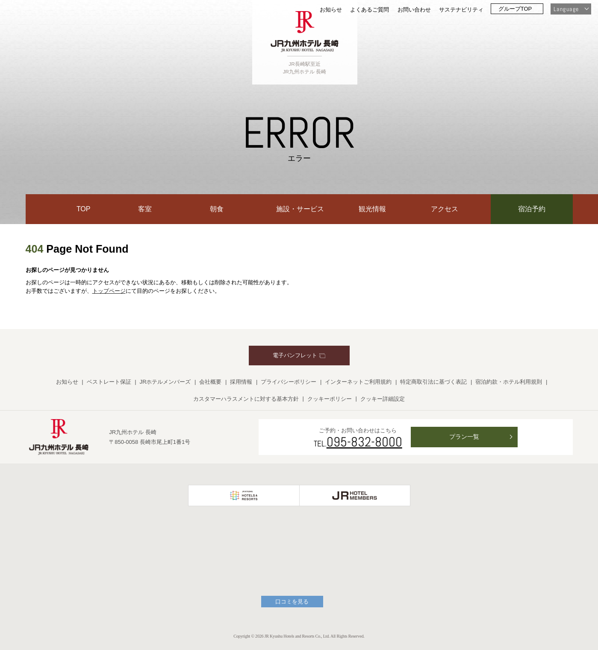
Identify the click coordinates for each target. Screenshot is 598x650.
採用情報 (241, 382)
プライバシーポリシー (288, 382)
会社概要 (210, 382)
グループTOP (515, 9)
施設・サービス (300, 209)
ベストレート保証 (109, 382)
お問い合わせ (414, 9)
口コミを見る (292, 601)
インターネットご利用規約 (358, 382)
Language (566, 9)
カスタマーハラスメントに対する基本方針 (246, 399)
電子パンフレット (299, 355)
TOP (84, 209)
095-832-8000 (364, 441)
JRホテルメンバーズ (165, 382)
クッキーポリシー (329, 399)
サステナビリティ (461, 9)
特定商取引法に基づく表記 (433, 382)
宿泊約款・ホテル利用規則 (508, 382)
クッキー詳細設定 (382, 399)
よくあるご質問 (369, 9)
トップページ (109, 291)
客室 (145, 209)
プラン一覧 (464, 436)
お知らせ (331, 9)
